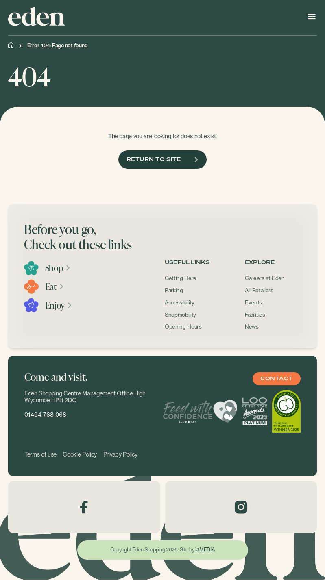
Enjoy (58, 305)
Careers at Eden (265, 278)
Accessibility (179, 302)
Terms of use (40, 454)
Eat (54, 286)
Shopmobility (180, 314)
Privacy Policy (120, 454)
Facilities (255, 314)
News (252, 326)
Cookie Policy (80, 454)
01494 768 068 (45, 414)
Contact (276, 379)
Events (253, 302)
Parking (174, 290)
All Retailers (259, 290)
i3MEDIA (205, 550)
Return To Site (162, 159)
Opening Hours (183, 326)
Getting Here (180, 278)
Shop (58, 267)
